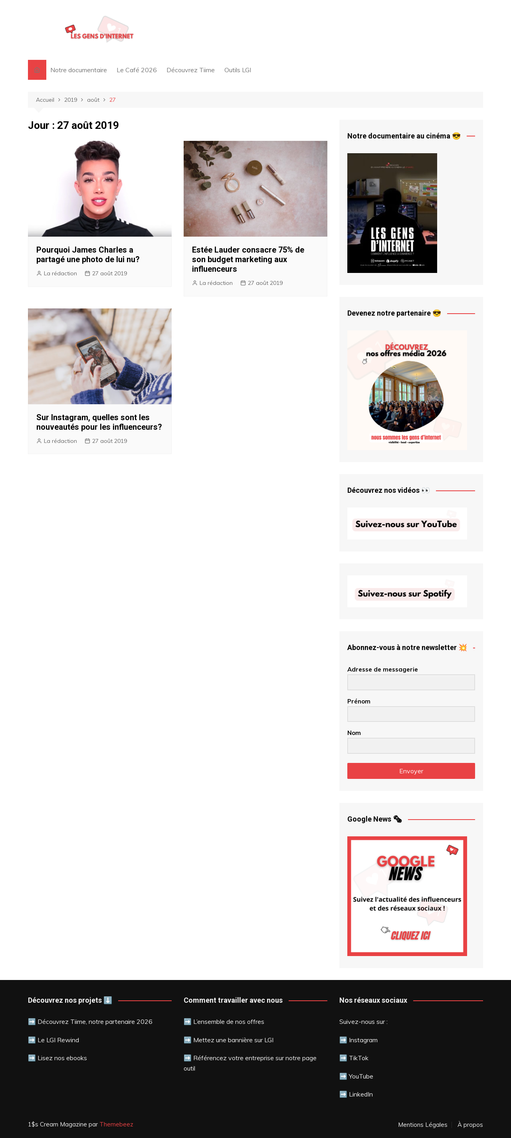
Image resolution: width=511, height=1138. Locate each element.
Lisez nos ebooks (62, 1058)
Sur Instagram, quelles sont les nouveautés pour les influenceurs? (99, 422)
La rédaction (60, 273)
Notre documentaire (78, 70)
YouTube (360, 1076)
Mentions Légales (423, 1125)
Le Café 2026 (137, 70)
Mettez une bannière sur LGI (233, 1040)
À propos (470, 1125)
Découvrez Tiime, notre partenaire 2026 (95, 1021)
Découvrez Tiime (190, 70)
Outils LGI (237, 70)
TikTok (358, 1058)
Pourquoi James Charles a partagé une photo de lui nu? (88, 254)
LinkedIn (361, 1094)
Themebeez (116, 1124)
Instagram (363, 1040)
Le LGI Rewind (58, 1040)
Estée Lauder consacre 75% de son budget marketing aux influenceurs (248, 259)
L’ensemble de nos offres (228, 1021)
